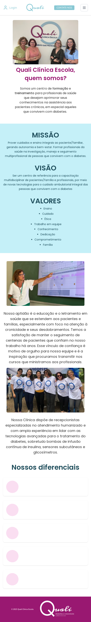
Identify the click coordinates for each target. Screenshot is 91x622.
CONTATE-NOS (64, 7)
